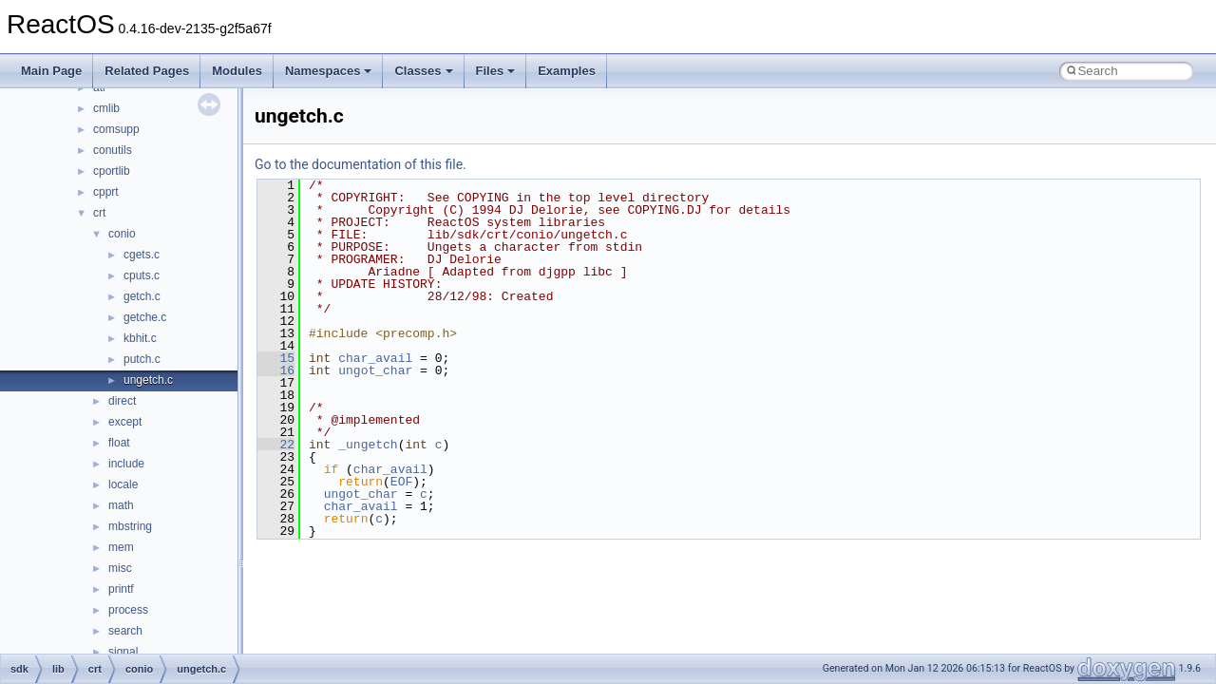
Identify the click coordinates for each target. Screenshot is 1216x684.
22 (275, 444)
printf (121, 589)
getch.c (142, 296)
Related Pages (146, 71)
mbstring (130, 526)
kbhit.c (140, 338)
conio (122, 233)
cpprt (106, 192)
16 (275, 370)
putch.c (142, 359)
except (125, 421)
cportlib (111, 171)
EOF (401, 481)
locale (123, 484)
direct (122, 401)
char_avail (375, 358)
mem (121, 547)
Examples (567, 71)
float (119, 442)
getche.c (145, 317)
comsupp (116, 129)
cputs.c (142, 275)
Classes (423, 71)
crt (99, 212)
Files (496, 71)
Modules (237, 71)
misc (120, 568)
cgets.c (142, 254)
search (125, 630)
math (121, 505)
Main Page (51, 71)
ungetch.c (148, 380)
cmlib (106, 108)
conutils (112, 150)
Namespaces (328, 71)
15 (275, 358)
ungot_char (375, 370)
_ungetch (367, 444)
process (128, 610)
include (126, 463)
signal (123, 651)
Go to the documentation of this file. (360, 164)
